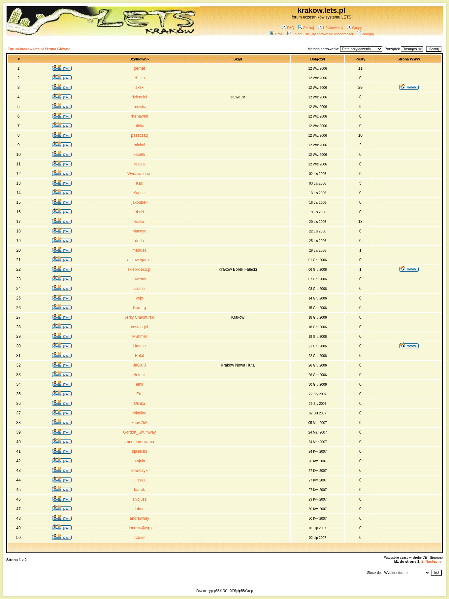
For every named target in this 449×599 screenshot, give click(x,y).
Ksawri (139, 221)
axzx (139, 87)
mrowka (139, 106)
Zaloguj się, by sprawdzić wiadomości (320, 34)
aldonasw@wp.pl (139, 528)
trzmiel (139, 537)
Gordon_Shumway (139, 432)
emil (139, 384)
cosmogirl (139, 327)
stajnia (139, 461)
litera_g (139, 307)
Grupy (354, 28)
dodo (139, 240)
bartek (139, 489)
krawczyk (139, 470)
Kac (139, 183)
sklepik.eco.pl (139, 269)
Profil (276, 34)
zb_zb (139, 78)
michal (139, 145)
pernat (139, 68)
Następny (433, 561)
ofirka (139, 125)
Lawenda (139, 279)
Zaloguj (365, 34)
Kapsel (139, 193)
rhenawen (139, 116)
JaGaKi (139, 365)
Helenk (139, 374)
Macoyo (139, 231)
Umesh (139, 346)
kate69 (139, 154)
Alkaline (139, 413)
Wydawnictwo (139, 173)
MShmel (139, 336)
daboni (139, 509)
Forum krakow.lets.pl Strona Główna (39, 49)
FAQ (288, 28)
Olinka (139, 403)
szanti (139, 288)
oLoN (139, 212)
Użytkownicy (330, 28)
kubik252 (139, 422)
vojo (139, 298)
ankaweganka (139, 260)
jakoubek (139, 202)
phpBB (215, 591)
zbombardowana (139, 442)
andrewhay (139, 518)
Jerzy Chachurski (139, 317)
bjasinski (139, 451)
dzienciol (139, 97)
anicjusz (139, 499)
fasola (139, 164)
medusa (139, 250)
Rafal (139, 355)
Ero (139, 394)
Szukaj (306, 28)
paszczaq (139, 135)
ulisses (139, 480)
